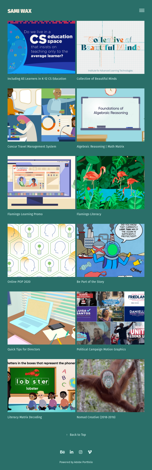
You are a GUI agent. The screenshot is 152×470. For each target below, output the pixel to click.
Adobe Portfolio (83, 462)
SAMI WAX (20, 10)
